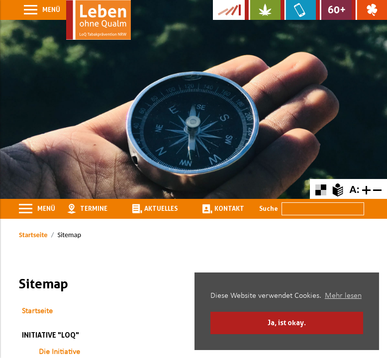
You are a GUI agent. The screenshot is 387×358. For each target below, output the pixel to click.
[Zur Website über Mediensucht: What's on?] (298, 10)
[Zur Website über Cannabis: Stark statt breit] (262, 10)
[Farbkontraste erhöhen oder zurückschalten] (320, 188)
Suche (268, 208)
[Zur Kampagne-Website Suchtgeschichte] (229, 10)
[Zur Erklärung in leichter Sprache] (337, 188)
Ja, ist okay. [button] (287, 322)
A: (354, 189)
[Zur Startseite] (98, 20)
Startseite (33, 234)
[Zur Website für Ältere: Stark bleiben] (333, 10)
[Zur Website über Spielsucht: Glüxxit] (369, 10)
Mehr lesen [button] (343, 296)
